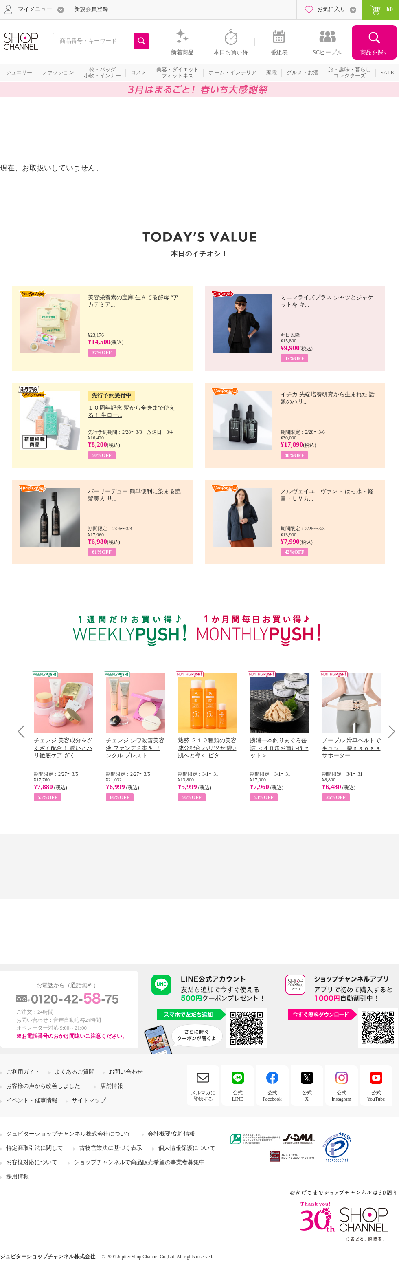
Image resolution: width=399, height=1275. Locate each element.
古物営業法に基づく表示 (110, 1148)
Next (389, 731)
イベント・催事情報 (31, 1100)
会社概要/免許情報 (171, 1134)
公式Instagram (341, 1095)
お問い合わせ (126, 1072)
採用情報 (17, 1177)
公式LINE (237, 1095)
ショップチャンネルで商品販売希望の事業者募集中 (139, 1162)
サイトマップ (89, 1100)
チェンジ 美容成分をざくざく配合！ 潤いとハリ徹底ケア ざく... (63, 747)
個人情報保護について (186, 1148)
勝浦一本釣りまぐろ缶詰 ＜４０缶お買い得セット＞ (279, 747)
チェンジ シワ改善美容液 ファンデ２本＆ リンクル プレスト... (135, 747)
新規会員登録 (91, 9)
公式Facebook (272, 1095)
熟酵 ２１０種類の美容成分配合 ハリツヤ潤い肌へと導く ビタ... (207, 747)
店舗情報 (111, 1086)
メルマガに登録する (203, 1095)
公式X (307, 1095)
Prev (24, 731)
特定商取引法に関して (34, 1148)
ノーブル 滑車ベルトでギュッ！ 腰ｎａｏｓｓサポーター (351, 747)
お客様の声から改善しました (43, 1086)
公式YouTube (376, 1095)
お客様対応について (31, 1162)
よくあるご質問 (74, 1072)
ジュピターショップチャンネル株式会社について (69, 1134)
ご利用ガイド (23, 1072)
